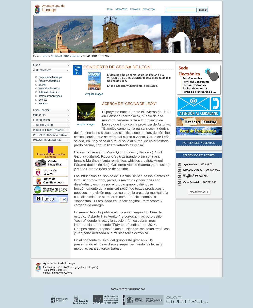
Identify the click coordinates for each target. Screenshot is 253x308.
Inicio (110, 9)
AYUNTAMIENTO (60, 56)
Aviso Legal (149, 9)
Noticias (76, 56)
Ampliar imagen (94, 93)
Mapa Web (121, 9)
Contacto (135, 9)
